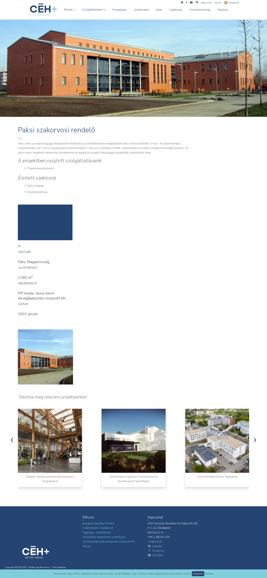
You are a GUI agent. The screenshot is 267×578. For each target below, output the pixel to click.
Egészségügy (34, 186)
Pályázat (222, 10)
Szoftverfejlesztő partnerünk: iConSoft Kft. (109, 542)
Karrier (218, 2)
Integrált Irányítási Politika (98, 523)
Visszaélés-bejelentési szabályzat (104, 537)
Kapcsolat (206, 2)
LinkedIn (155, 546)
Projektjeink (119, 10)
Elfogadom (198, 573)
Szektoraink (141, 10)
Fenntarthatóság (200, 10)
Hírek (159, 10)
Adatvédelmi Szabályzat (98, 528)
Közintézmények (36, 192)
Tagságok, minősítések (97, 532)
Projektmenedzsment (39, 168)
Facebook (156, 551)
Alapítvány (176, 10)
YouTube (155, 555)
